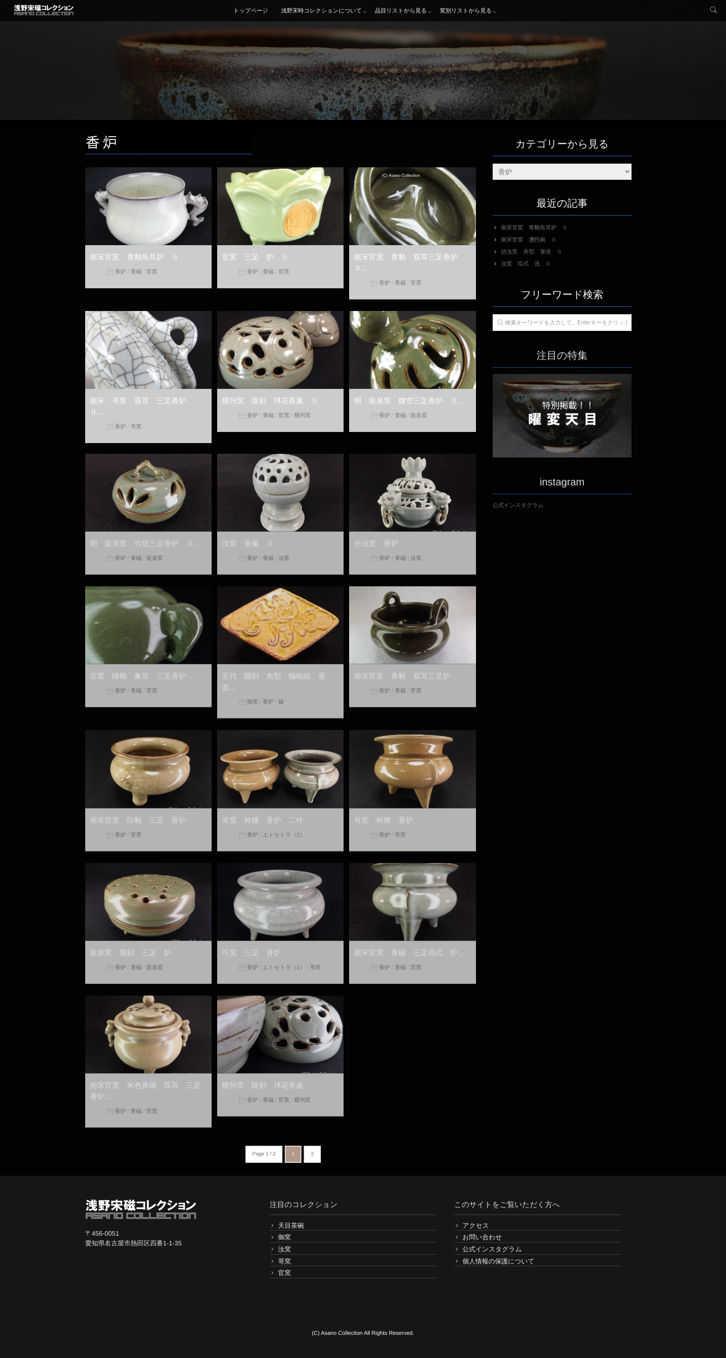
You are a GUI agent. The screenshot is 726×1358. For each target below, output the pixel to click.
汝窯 (283, 553)
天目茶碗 (291, 1225)
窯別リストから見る (466, 11)
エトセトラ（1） (284, 962)
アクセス (476, 1225)
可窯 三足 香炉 (251, 948)
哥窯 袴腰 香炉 (383, 815)
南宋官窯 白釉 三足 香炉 (138, 815)
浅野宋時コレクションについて (321, 11)
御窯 (252, 697)
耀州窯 (302, 415)
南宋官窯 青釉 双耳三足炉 (402, 672)
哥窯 (136, 426)
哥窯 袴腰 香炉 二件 (262, 815)
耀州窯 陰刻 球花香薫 (262, 1081)
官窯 (151, 271)
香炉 (120, 271)
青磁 (136, 271)
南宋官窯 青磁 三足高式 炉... (408, 948)
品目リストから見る (401, 11)
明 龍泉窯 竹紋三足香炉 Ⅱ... (145, 539)
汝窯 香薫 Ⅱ (248, 539)
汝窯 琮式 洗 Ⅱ (526, 263)
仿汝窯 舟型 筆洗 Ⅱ (531, 251)
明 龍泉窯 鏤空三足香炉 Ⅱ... (408, 401)
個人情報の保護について (499, 1261)
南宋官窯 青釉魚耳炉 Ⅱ (134, 257)
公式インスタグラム (518, 505)
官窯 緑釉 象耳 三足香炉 (138, 672)
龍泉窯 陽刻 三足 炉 (130, 948)
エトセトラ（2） (284, 829)
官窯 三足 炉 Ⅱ (255, 257)
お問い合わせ (482, 1237)
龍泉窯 (418, 415)
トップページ (250, 11)
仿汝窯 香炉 (376, 539)
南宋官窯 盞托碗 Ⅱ (529, 239)
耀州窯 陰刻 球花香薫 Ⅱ (270, 401)
